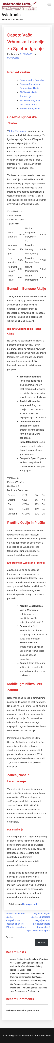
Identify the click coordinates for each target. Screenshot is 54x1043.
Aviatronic (11, 14)
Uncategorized (29, 904)
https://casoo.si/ (17, 131)
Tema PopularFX (43, 1035)
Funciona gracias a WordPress (18, 1035)
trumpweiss (13, 57)
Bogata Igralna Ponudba (32, 80)
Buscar (9, 937)
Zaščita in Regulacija (30, 108)
